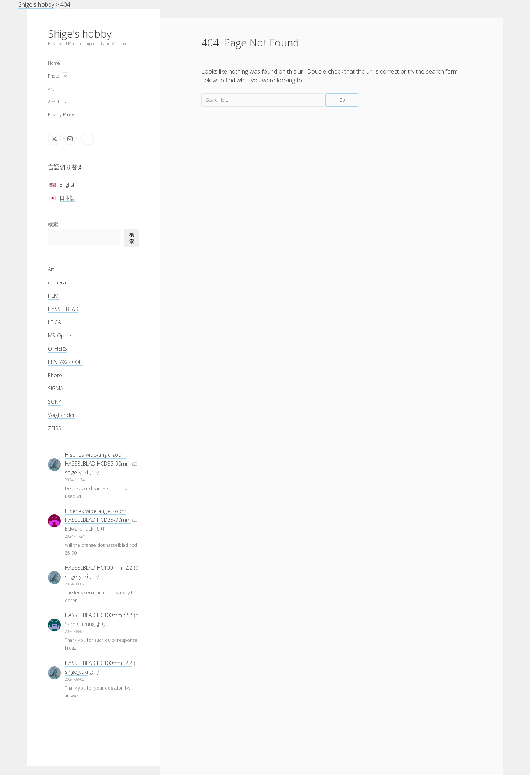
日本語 (67, 197)
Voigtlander (61, 414)
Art (51, 89)
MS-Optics (60, 335)
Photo (53, 76)
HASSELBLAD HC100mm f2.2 (98, 567)
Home (54, 63)
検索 (53, 224)
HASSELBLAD (63, 308)
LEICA (54, 322)
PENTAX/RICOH (65, 361)
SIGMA (55, 388)
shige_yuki (76, 472)
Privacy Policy (61, 115)
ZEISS (54, 428)
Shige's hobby (80, 33)
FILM (53, 295)
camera (57, 282)
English (68, 184)
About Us (57, 102)
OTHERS (57, 348)
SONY (54, 401)
